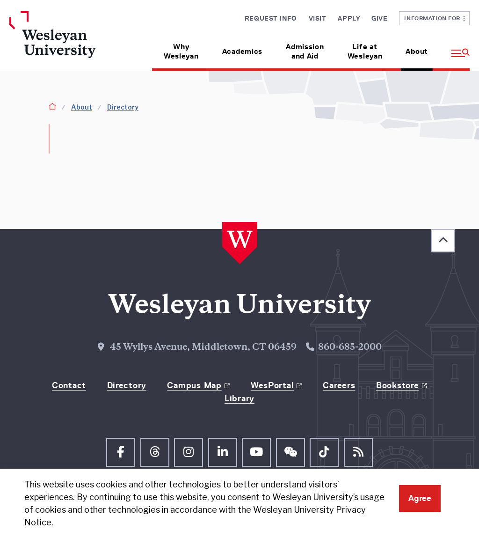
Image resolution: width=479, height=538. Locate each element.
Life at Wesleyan (365, 51)
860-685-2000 (350, 347)
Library (239, 398)
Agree (419, 498)
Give (379, 18)
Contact (69, 385)
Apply (349, 18)
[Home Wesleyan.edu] (62, 41)
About (417, 51)
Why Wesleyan (181, 51)
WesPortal (272, 385)
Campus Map (194, 385)
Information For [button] (434, 18)
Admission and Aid (305, 51)
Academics (242, 51)
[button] (455, 48)
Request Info (271, 18)
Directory (122, 107)
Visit (318, 18)
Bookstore (397, 385)
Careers (339, 385)
